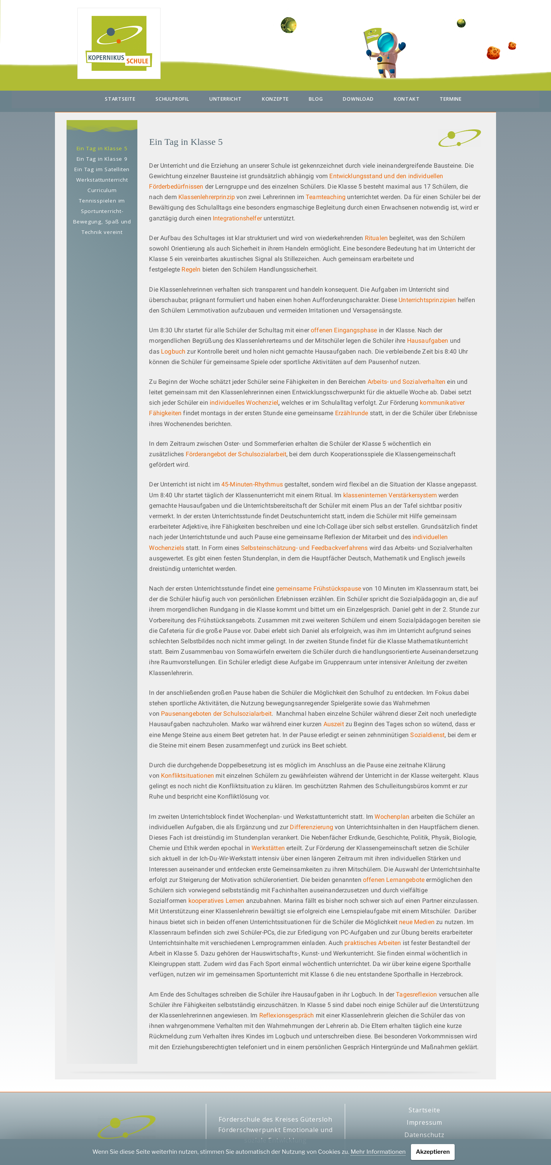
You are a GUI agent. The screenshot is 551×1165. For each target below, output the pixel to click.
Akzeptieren (433, 1151)
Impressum (424, 1122)
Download (358, 99)
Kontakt (407, 99)
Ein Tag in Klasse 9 (102, 158)
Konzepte (275, 99)
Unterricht (225, 99)
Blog (316, 99)
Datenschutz (424, 1135)
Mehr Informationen (378, 1151)
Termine (451, 99)
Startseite (120, 99)
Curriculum (102, 190)
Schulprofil (172, 99)
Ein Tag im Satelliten (102, 169)
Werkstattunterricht (102, 179)
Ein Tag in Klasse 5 (102, 148)
